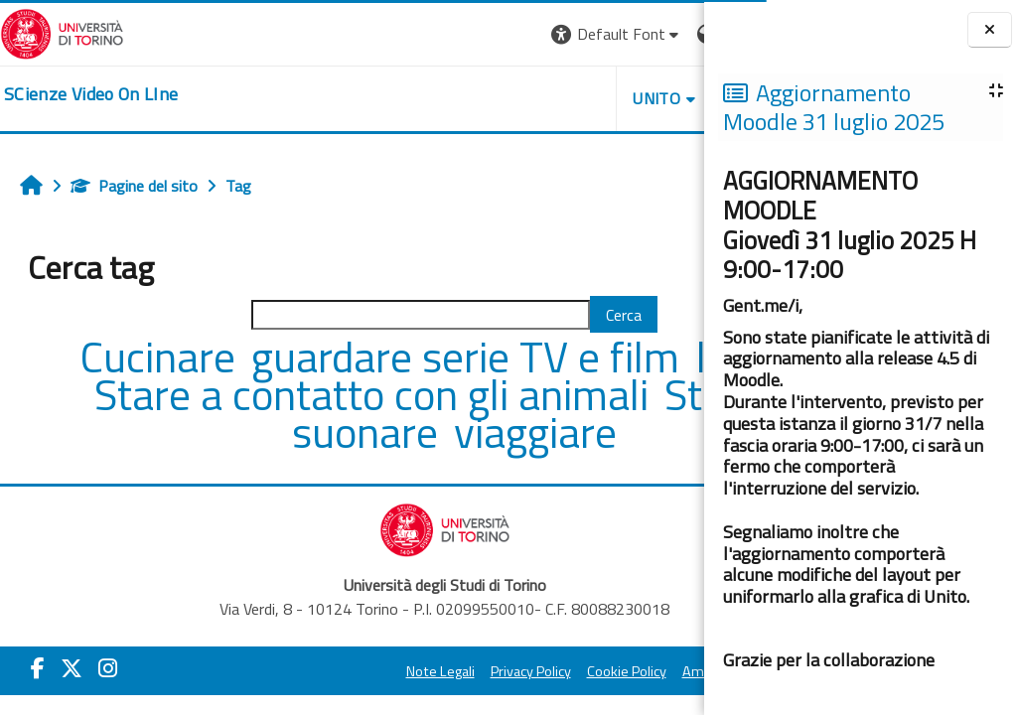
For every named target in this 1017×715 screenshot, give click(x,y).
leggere (153, 394)
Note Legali (340, 671)
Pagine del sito (134, 186)
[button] (432, 34)
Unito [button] (472, 98)
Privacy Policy (430, 671)
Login (670, 34)
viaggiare (597, 432)
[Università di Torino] (62, 32)
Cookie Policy (526, 671)
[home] (91, 94)
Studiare (268, 432)
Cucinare (144, 356)
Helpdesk (584, 98)
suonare (432, 432)
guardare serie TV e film (448, 356)
